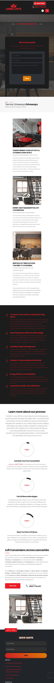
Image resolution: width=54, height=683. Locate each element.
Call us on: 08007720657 (16, 464)
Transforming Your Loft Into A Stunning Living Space (26, 151)
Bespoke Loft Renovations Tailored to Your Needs (24, 264)
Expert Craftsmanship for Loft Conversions (26, 209)
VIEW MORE (12, 586)
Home (6, 102)
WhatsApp (40, 3)
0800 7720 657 (35, 586)
